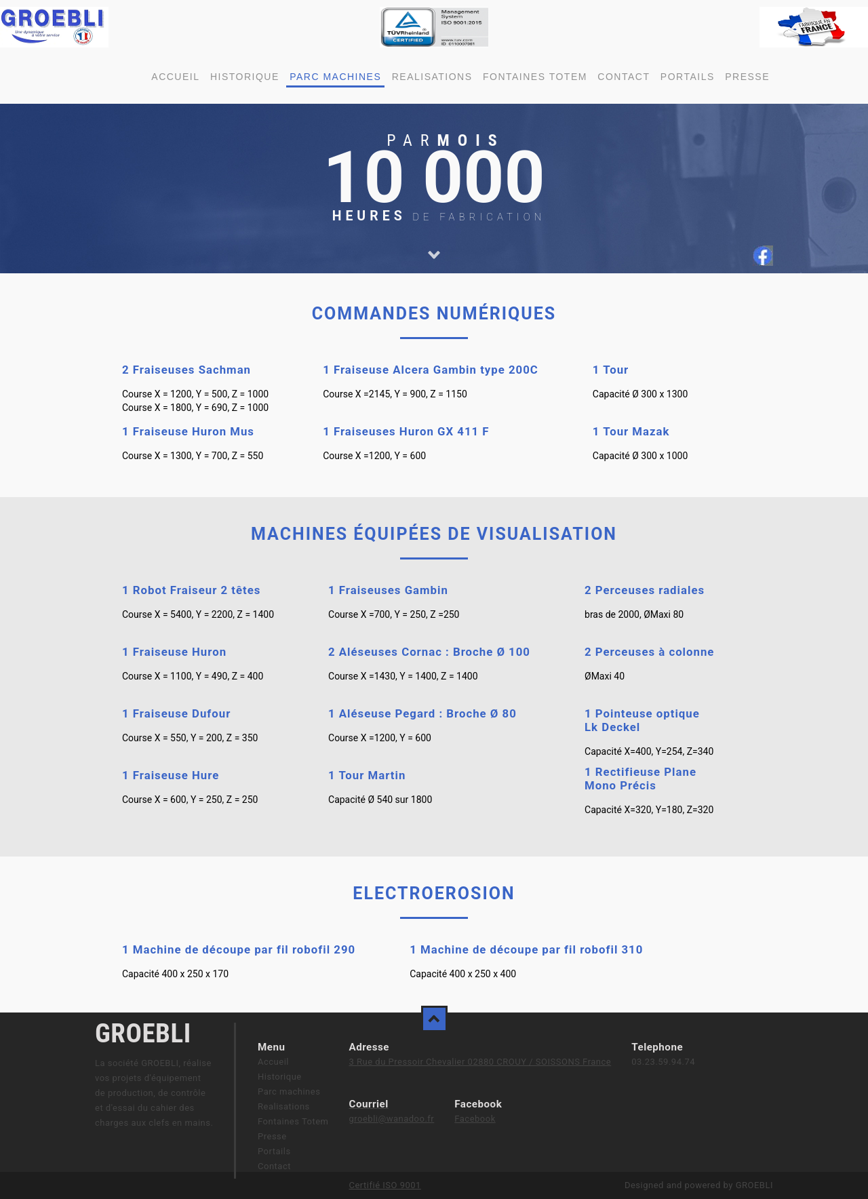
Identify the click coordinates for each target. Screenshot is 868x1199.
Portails (687, 76)
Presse (747, 76)
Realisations (432, 76)
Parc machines (335, 76)
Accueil (175, 76)
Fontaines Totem (535, 76)
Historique (244, 76)
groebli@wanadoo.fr (391, 1119)
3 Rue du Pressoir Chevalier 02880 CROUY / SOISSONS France (480, 1062)
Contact (623, 76)
